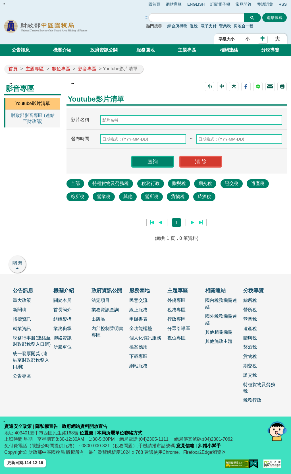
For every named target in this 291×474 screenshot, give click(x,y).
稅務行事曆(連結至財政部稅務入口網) (32, 341)
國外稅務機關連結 (221, 319)
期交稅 (205, 183)
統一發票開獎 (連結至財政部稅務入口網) (31, 360)
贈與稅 (179, 183)
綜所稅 (77, 196)
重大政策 (22, 300)
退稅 (194, 26)
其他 (127, 196)
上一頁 (160, 222)
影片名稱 (80, 119)
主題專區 (187, 50)
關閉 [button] (18, 263)
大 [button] (277, 39)
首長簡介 (62, 309)
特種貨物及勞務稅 (110, 183)
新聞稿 (19, 309)
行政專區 (176, 319)
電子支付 (209, 26)
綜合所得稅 (177, 26)
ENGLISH (196, 4)
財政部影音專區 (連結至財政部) (33, 118)
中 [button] (262, 38)
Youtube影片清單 (32, 103)
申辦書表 (138, 319)
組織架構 (62, 319)
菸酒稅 (204, 196)
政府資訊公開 (104, 50)
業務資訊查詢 (105, 309)
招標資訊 (22, 319)
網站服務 (138, 365)
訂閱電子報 (220, 4)
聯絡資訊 (62, 337)
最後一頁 (200, 222)
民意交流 (138, 300)
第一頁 (152, 222)
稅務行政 (151, 183)
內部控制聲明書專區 (107, 331)
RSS (282, 4)
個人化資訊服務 (145, 337)
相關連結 (229, 50)
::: (3, 4)
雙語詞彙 (265, 4)
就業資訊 (22, 328)
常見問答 (243, 4)
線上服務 (138, 309)
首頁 (13, 68)
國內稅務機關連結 (221, 303)
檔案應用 (138, 347)
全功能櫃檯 (140, 328)
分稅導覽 (270, 50)
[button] (209, 86)
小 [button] (248, 38)
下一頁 (192, 222)
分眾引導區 (178, 328)
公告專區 (22, 376)
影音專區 (87, 68)
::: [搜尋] (146, 17)
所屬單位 (62, 347)
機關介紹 (62, 50)
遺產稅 (258, 183)
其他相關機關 (218, 332)
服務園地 (145, 50)
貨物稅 (178, 196)
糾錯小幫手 (209, 445)
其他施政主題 (218, 341)
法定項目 (101, 300)
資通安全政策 (18, 426)
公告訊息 (21, 50)
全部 (75, 183)
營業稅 (225, 26)
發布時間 (80, 138)
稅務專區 (176, 309)
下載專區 (138, 356)
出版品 (98, 319)
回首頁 (154, 4)
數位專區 (61, 68)
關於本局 (62, 300)
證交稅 (231, 183)
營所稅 (152, 196)
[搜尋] (196, 18)
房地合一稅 (243, 26)
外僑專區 (176, 300)
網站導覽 (174, 4)
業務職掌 (62, 328)
